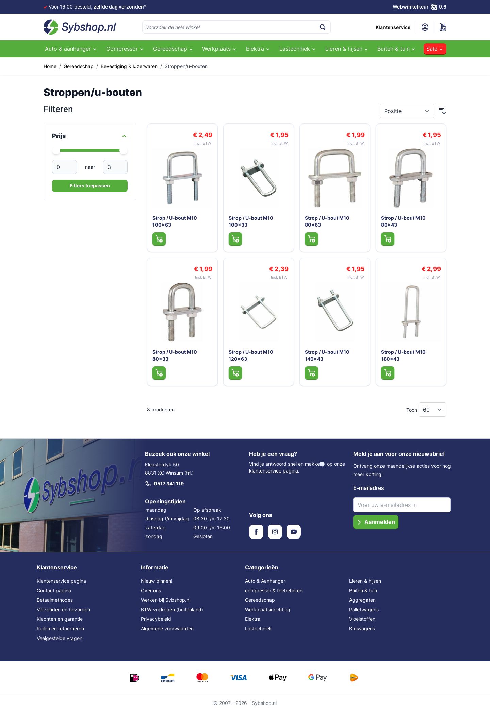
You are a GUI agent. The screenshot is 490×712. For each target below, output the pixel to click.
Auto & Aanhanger (265, 581)
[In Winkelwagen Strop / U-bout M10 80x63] (311, 238)
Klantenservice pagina (61, 581)
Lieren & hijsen (365, 581)
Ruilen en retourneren (60, 628)
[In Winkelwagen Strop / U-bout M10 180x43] (387, 372)
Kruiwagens (362, 628)
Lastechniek (258, 628)
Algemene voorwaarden (167, 628)
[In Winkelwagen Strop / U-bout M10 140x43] (311, 372)
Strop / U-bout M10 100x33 (251, 221)
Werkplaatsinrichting (267, 609)
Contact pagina (54, 590)
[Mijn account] (425, 27)
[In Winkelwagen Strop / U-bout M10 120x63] (235, 372)
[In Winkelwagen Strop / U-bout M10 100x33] (235, 238)
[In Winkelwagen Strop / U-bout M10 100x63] (159, 238)
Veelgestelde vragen (59, 638)
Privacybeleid (156, 619)
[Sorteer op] (407, 111)
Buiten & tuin (363, 590)
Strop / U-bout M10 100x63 (175, 221)
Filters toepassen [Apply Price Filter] (90, 185)
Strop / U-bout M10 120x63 (251, 355)
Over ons (151, 590)
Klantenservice (393, 27)
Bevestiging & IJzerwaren (129, 66)
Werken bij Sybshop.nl (165, 600)
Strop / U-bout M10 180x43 (403, 355)
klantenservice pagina (273, 471)
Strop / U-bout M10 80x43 (403, 221)
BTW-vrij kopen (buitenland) (172, 609)
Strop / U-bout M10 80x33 (175, 355)
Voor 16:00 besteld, (98, 7)
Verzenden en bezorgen (63, 609)
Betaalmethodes (55, 600)
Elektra (252, 619)
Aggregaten (362, 600)
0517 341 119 (164, 484)
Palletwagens (364, 609)
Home (50, 66)
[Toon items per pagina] (432, 409)
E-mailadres (368, 487)
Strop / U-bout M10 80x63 (327, 221)
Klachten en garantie (60, 619)
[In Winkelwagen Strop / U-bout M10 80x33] (159, 372)
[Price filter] (90, 136)
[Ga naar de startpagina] (80, 27)
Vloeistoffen (362, 619)
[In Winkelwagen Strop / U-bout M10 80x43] (387, 238)
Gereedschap (79, 66)
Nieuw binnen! (157, 581)
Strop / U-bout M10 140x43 (327, 355)
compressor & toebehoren (274, 590)
